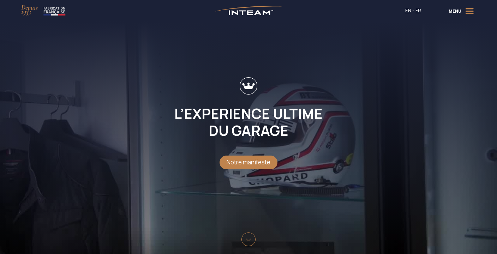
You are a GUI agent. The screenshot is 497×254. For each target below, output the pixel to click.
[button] (462, 10)
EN (408, 10)
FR (418, 10)
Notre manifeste (248, 162)
